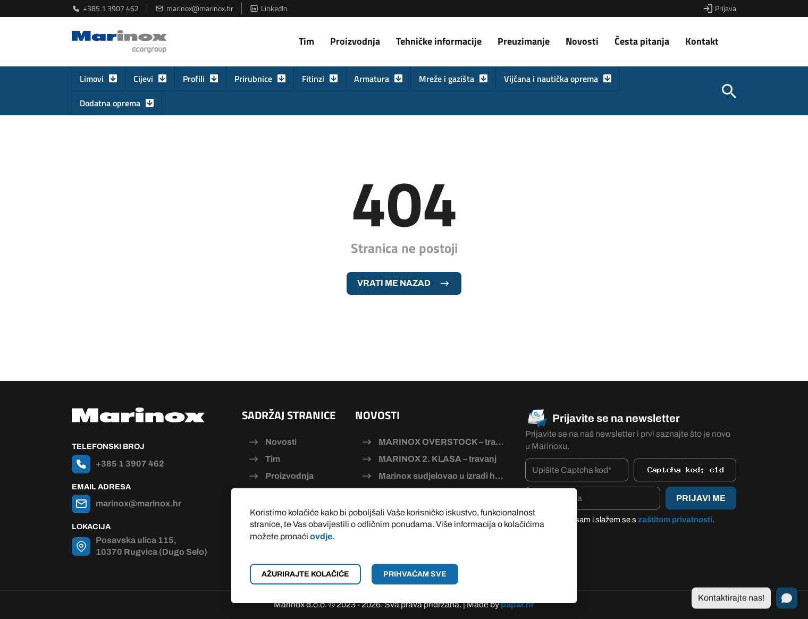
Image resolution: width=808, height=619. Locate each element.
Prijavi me (701, 498)
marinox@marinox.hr (194, 8)
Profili (194, 78)
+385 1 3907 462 (105, 8)
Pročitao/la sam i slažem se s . (625, 519)
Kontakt (702, 41)
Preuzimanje (524, 41)
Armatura (371, 78)
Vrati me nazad (394, 282)
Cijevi (143, 78)
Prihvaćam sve (415, 574)
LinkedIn (269, 8)
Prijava (720, 8)
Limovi (92, 78)
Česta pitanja (642, 41)
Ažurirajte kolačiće (305, 574)
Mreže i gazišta (446, 78)
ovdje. (322, 536)
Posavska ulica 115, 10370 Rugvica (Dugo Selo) (151, 546)
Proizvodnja (355, 41)
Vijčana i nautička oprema (551, 78)
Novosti (582, 41)
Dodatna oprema (110, 103)
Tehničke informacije (439, 41)
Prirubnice (253, 78)
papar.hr (517, 604)
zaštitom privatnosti (675, 519)
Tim (306, 41)
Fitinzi (313, 78)
